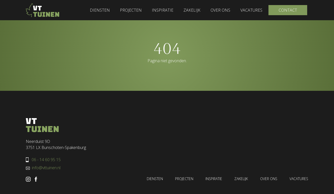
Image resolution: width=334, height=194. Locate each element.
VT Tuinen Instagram (28, 179)
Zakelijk (191, 10)
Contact (288, 10)
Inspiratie (162, 10)
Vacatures (251, 10)
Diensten (100, 10)
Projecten (131, 10)
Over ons (220, 10)
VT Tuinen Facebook (36, 179)
